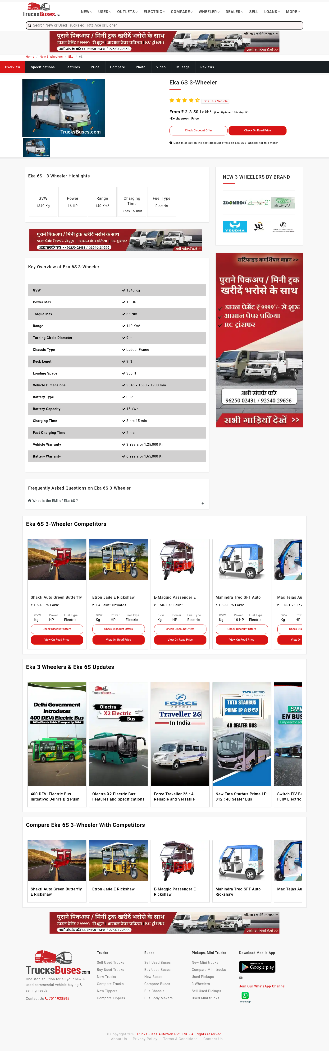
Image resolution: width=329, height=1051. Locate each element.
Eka (71, 56)
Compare (182, 11)
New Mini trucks (205, 962)
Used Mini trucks (205, 998)
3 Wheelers (201, 984)
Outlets (127, 11)
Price (95, 67)
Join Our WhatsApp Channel (262, 986)
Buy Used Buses (157, 970)
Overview (12, 67)
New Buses (153, 977)
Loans (272, 11)
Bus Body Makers (158, 998)
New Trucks (106, 977)
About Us (119, 1039)
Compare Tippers (111, 998)
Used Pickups (203, 977)
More (293, 11)
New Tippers (107, 991)
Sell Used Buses (157, 962)
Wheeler (209, 11)
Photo (141, 67)
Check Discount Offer (198, 130)
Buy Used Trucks (110, 970)
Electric (154, 11)
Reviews (207, 67)
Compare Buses (157, 984)
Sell (254, 11)
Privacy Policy (145, 1039)
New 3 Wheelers (51, 56)
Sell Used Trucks (110, 962)
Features (73, 67)
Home (30, 56)
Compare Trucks (110, 984)
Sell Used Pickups (206, 991)
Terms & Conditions (181, 1039)
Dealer (235, 11)
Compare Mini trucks (209, 970)
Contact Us (213, 1039)
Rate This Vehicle (215, 101)
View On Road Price (56, 639)
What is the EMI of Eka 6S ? (53, 501)
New (87, 11)
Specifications (43, 67)
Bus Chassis (154, 991)
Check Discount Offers (57, 629)
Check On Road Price (257, 130)
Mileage (183, 67)
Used (105, 11)
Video (161, 67)
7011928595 (57, 998)
